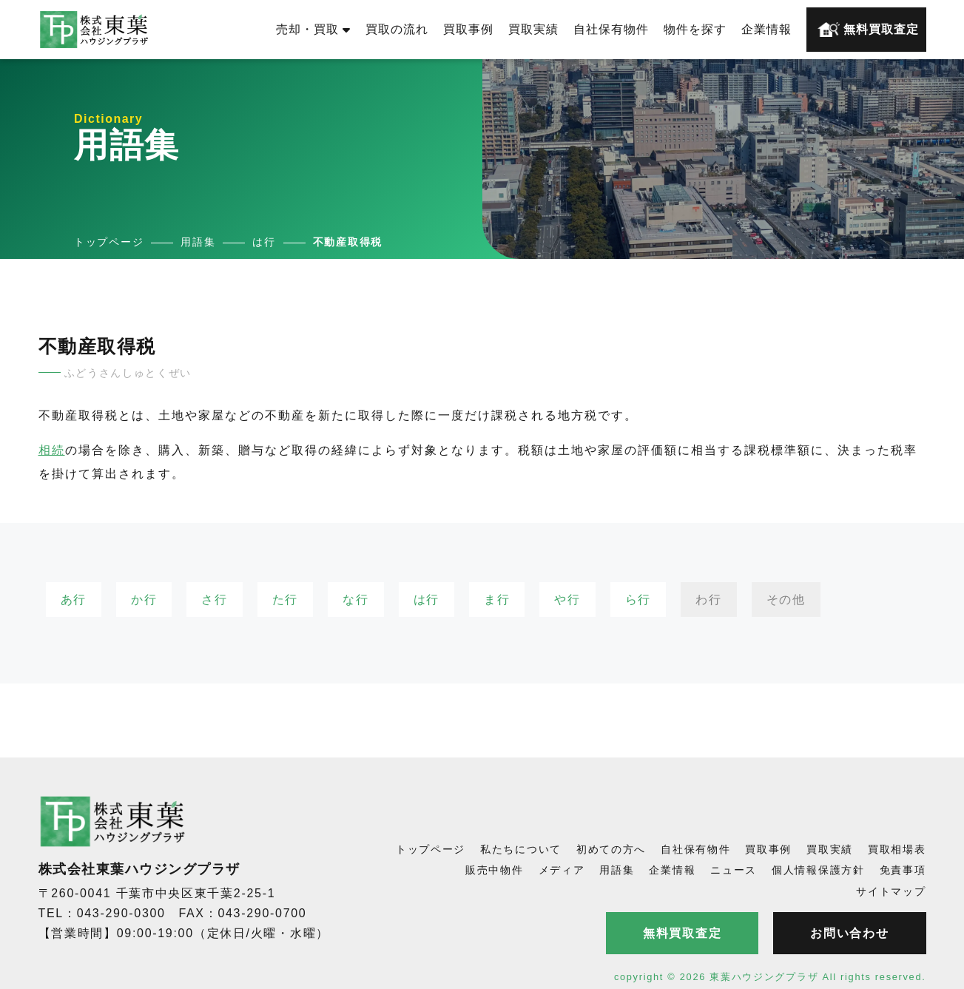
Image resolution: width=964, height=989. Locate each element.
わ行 (708, 599)
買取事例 (468, 29)
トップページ (430, 849)
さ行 (214, 599)
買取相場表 (897, 849)
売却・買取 (313, 29)
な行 (355, 599)
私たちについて (521, 849)
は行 (426, 599)
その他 (786, 599)
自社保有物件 (611, 29)
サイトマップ (891, 891)
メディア (562, 870)
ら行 (638, 599)
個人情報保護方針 (818, 870)
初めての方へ (611, 849)
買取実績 (533, 29)
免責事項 (903, 870)
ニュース (733, 870)
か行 (144, 599)
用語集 (616, 870)
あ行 (74, 599)
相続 (51, 450)
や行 (567, 599)
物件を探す (695, 29)
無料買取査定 (868, 29)
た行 (285, 599)
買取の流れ (396, 29)
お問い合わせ (849, 933)
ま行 (497, 599)
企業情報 (766, 29)
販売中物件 (494, 870)
